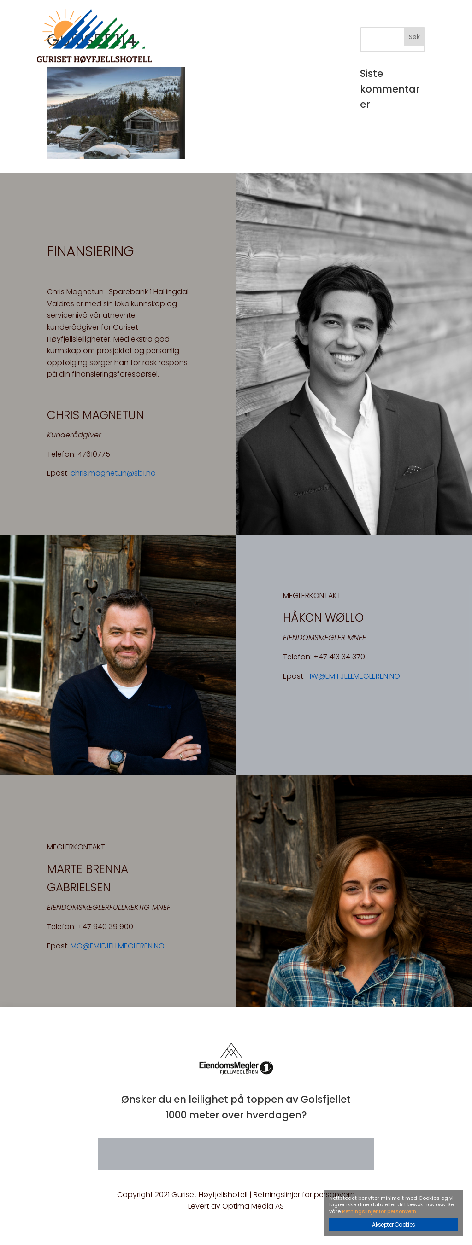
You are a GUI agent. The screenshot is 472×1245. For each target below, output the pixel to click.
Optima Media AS (253, 1206)
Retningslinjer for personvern (304, 1194)
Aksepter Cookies (393, 1224)
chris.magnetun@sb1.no (113, 473)
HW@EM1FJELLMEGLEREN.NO (353, 676)
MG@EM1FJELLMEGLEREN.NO (118, 946)
